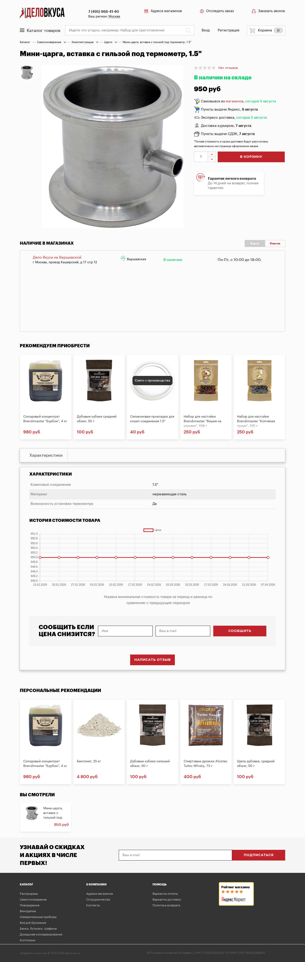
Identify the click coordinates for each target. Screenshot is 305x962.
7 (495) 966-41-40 (103, 12)
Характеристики (46, 455)
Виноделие (28, 911)
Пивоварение (29, 905)
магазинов (234, 101)
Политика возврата (166, 905)
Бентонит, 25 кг (89, 761)
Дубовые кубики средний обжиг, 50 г (96, 419)
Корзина (266, 30)
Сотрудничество (98, 899)
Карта (255, 243)
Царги (108, 42)
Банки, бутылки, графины (38, 928)
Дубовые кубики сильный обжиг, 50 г (150, 764)
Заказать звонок (268, 11)
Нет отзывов (228, 68)
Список (275, 243)
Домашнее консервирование (41, 934)
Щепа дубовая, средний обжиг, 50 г (255, 764)
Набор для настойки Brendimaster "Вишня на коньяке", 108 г (202, 421)
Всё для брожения (33, 922)
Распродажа (29, 893)
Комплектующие (83, 42)
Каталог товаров (40, 30)
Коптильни (27, 940)
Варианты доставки (166, 899)
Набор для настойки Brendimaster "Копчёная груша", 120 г (256, 421)
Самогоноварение (49, 42)
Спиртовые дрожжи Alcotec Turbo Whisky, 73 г (205, 764)
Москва (113, 16)
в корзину (251, 157)
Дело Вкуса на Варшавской (57, 257)
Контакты (93, 905)
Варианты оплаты (165, 893)
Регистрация (228, 30)
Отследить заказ (216, 11)
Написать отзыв (152, 660)
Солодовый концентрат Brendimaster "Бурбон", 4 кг (45, 419)
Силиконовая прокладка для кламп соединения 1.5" (152, 419)
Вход (206, 30)
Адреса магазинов (161, 11)
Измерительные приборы (38, 916)
